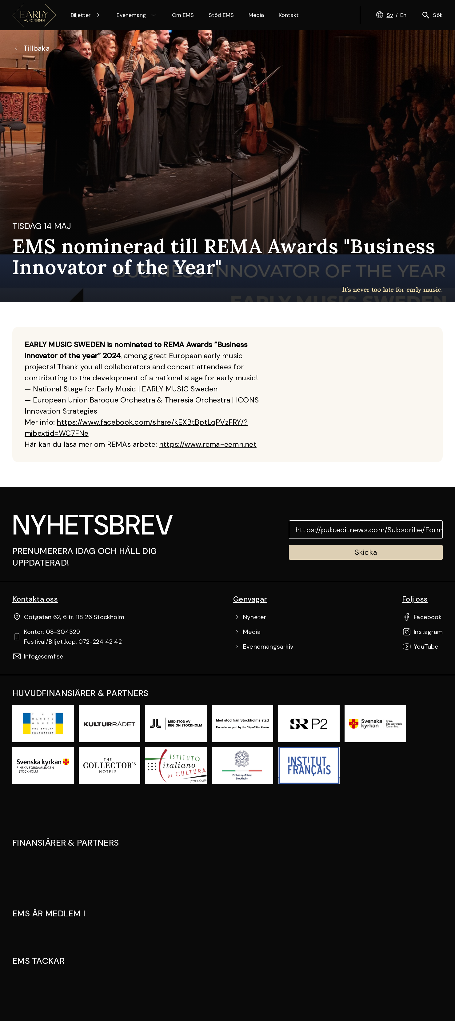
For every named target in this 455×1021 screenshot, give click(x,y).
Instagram (428, 632)
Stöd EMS (221, 15)
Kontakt (289, 15)
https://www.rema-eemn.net (208, 444)
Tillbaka (31, 48)
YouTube (426, 647)
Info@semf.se (43, 656)
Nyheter (254, 617)
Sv (390, 15)
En (403, 15)
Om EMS (183, 15)
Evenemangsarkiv (268, 647)
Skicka (366, 552)
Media (256, 15)
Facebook (428, 617)
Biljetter (86, 15)
